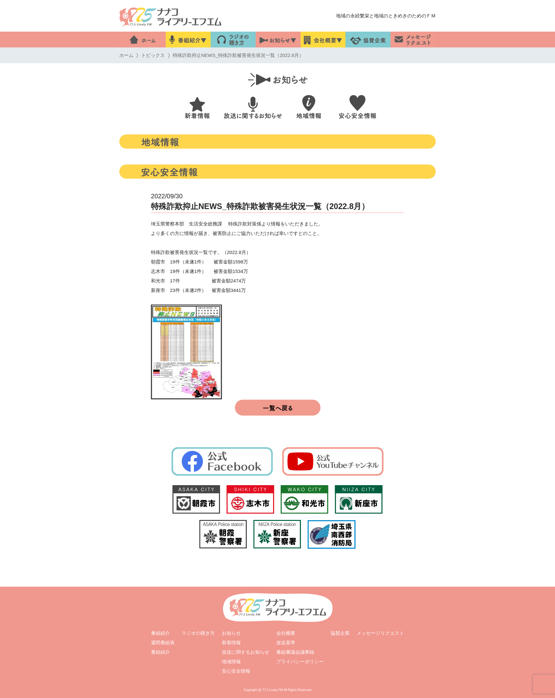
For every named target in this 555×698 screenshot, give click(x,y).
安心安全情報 (236, 671)
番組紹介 (160, 633)
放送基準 (285, 642)
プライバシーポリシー (300, 661)
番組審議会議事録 (295, 652)
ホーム (126, 55)
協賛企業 (340, 633)
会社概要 (285, 633)
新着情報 (231, 642)
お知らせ (231, 633)
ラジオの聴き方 (198, 633)
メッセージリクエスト (380, 633)
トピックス (153, 55)
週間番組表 (163, 642)
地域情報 (231, 661)
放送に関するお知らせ (245, 652)
